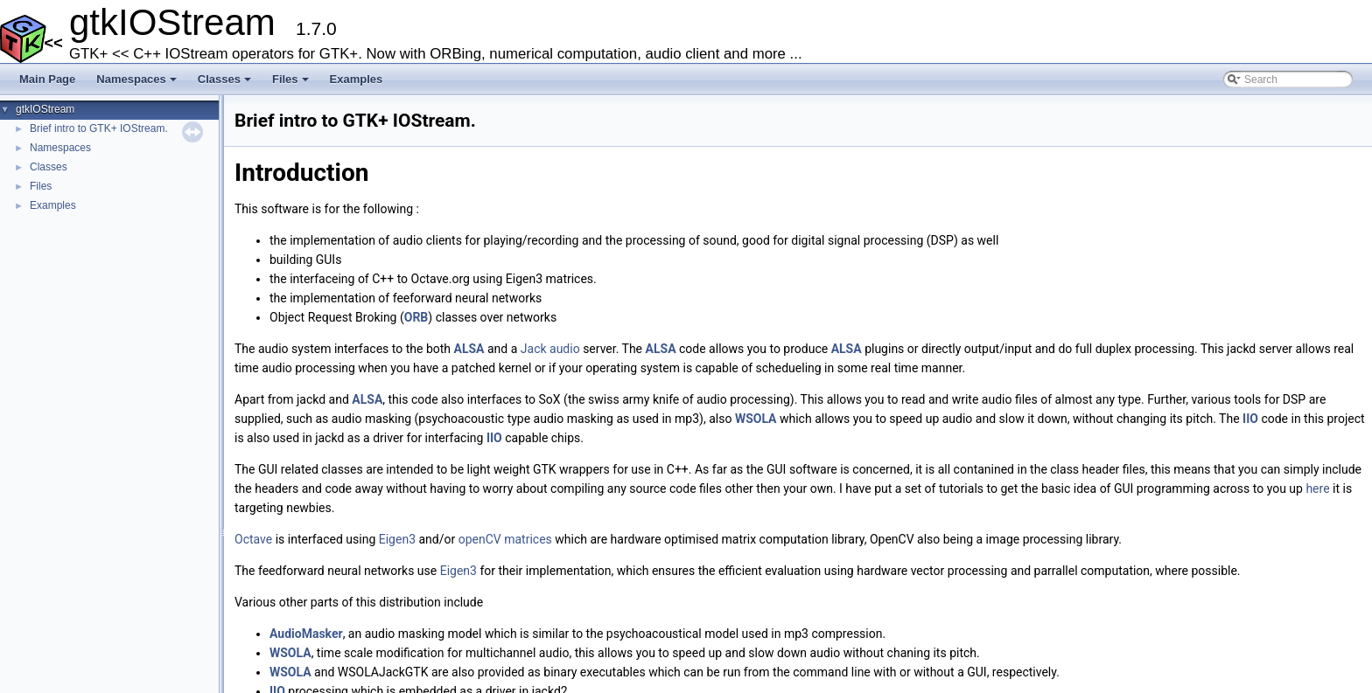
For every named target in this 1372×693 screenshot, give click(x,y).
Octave (253, 539)
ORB (416, 317)
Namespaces (137, 84)
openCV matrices (505, 539)
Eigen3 (397, 539)
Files (292, 84)
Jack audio (550, 349)
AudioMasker (306, 634)
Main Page (47, 79)
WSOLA (756, 419)
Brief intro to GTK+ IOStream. (99, 128)
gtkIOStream (45, 109)
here (1317, 488)
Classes (226, 84)
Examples (356, 79)
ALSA (469, 349)
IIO (1250, 419)
